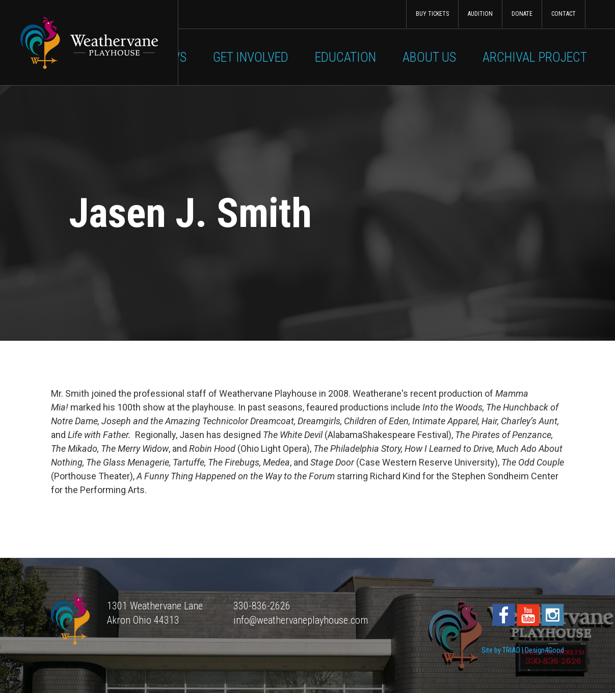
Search (600, 14)
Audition (480, 13)
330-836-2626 (261, 606)
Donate (522, 13)
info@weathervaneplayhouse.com (300, 620)
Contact (563, 13)
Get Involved (250, 57)
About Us (429, 57)
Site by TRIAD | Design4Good (523, 650)
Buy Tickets (432, 13)
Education (345, 57)
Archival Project (535, 57)
